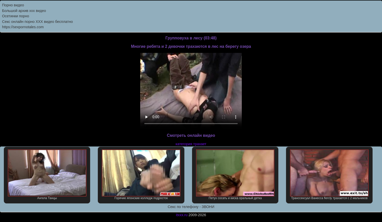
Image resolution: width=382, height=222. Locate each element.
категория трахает (191, 144)
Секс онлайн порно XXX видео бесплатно (37, 22)
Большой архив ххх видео (24, 11)
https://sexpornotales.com (23, 27)
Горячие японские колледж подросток (141, 175)
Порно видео (13, 5)
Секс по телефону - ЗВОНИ (191, 207)
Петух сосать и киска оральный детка (235, 175)
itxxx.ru (182, 215)
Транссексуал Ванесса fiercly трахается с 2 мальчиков (329, 175)
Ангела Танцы (47, 175)
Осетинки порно (15, 16)
